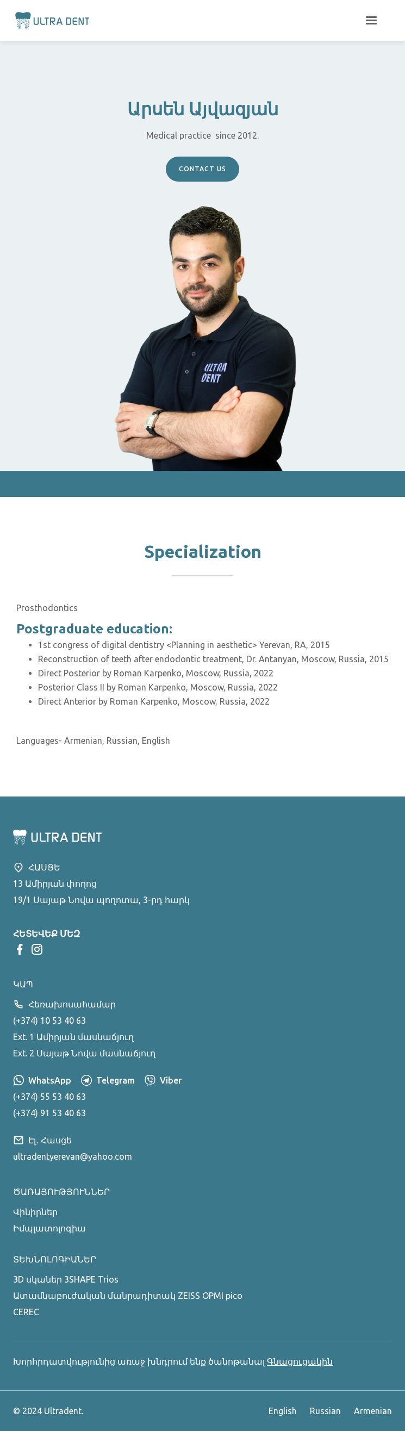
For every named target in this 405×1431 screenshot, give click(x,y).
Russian (325, 1411)
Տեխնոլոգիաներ (54, 1259)
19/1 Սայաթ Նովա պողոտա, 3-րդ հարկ (101, 900)
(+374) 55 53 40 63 (49, 1097)
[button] (371, 20)
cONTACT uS (202, 168)
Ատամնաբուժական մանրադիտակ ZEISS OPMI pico (127, 1296)
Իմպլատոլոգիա (49, 1228)
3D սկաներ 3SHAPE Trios (66, 1279)
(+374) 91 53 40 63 (49, 1113)
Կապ (23, 984)
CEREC (26, 1312)
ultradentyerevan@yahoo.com (72, 1156)
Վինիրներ (35, 1212)
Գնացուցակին (300, 1361)
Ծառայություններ (61, 1192)
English (283, 1411)
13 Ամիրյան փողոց (55, 883)
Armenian (373, 1411)
